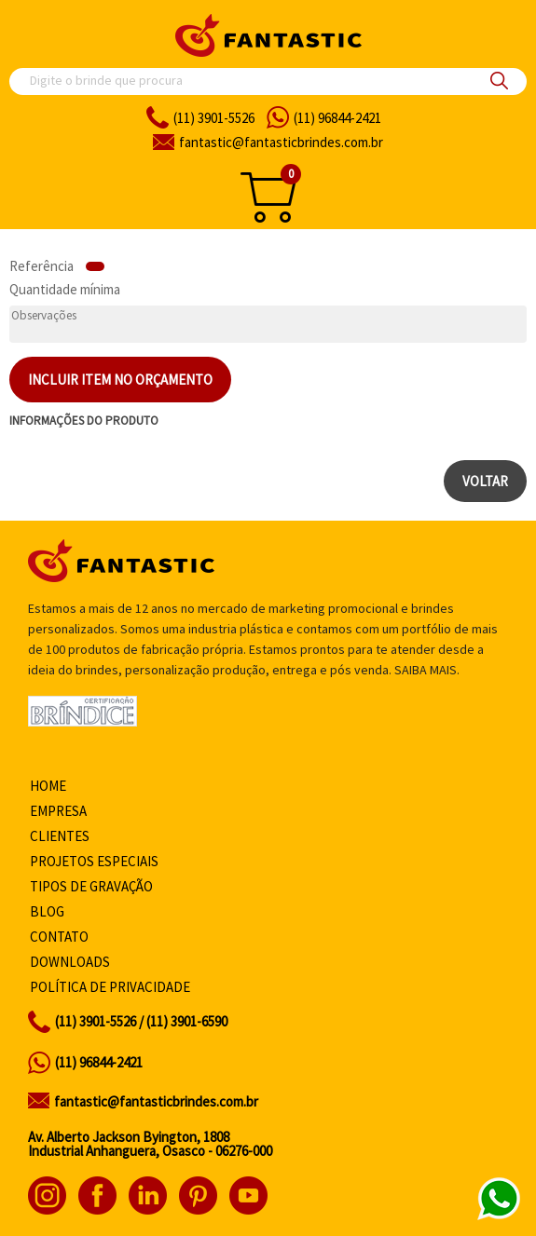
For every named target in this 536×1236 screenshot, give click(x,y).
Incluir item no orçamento (120, 379)
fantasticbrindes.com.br (281, 142)
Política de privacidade (110, 987)
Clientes (59, 836)
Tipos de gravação (91, 886)
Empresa (58, 811)
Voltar (485, 481)
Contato (59, 936)
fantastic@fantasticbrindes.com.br (156, 1101)
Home (48, 786)
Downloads (70, 962)
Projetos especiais (94, 861)
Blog (47, 911)
